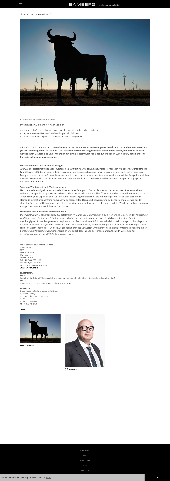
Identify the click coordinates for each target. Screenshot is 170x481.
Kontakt (85, 465)
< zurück (22, 309)
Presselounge (85, 450)
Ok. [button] (157, 478)
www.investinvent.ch (29, 268)
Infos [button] (48, 477)
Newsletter (85, 460)
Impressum (85, 471)
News (85, 455)
